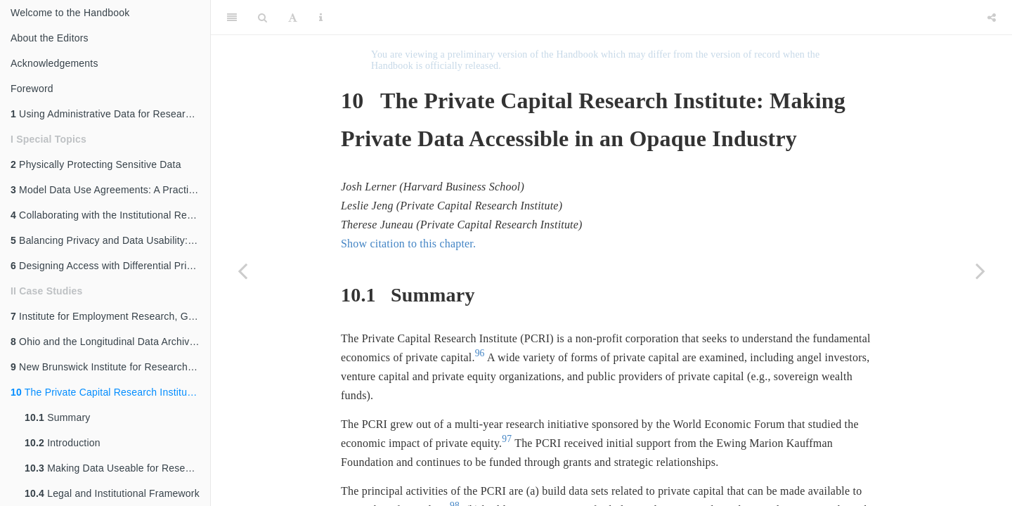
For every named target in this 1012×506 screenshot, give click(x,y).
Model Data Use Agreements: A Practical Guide (110, 189)
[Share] (991, 17)
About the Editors (50, 38)
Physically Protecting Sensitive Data (96, 164)
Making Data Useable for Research (115, 468)
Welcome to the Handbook (70, 12)
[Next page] (980, 270)
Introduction (62, 442)
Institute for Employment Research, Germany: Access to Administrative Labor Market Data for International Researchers (110, 316)
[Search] (262, 17)
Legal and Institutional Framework (112, 493)
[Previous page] (242, 270)
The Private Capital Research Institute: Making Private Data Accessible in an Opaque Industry (110, 392)
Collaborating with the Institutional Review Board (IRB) (110, 215)
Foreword (32, 88)
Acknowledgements (54, 63)
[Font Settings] (293, 17)
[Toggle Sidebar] (231, 17)
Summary (57, 417)
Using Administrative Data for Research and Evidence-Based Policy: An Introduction (110, 113)
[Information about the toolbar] (321, 17)
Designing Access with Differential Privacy (109, 265)
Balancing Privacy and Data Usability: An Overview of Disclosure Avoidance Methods (110, 240)
